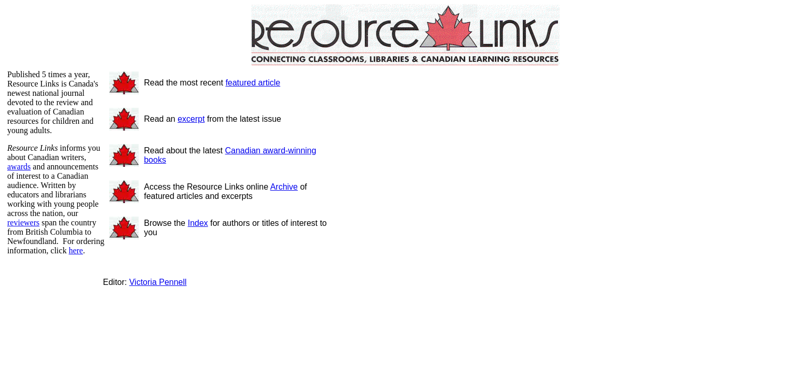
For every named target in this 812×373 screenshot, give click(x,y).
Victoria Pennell (157, 282)
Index (197, 223)
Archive (284, 186)
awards (19, 166)
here (76, 250)
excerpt (191, 118)
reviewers (23, 222)
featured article (252, 82)
